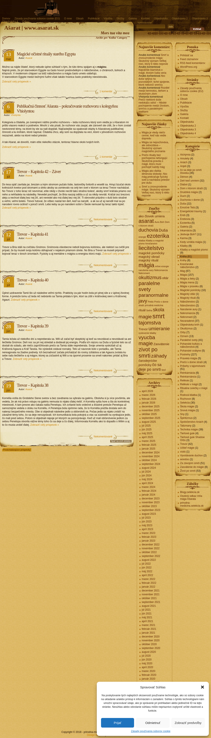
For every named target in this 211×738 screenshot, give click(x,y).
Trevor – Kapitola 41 (32, 234)
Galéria (133, 18)
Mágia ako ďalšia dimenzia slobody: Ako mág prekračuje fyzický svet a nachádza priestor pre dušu (156, 176)
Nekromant (186, 317)
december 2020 (150, 636)
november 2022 (150, 548)
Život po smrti (187, 470)
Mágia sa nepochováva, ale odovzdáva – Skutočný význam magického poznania (155, 147)
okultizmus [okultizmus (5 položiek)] (150, 277)
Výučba (108, 18)
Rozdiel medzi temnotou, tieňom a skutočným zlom (154, 90)
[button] (202, 687)
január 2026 (148, 402)
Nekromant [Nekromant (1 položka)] (144, 273)
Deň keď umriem (189, 180)
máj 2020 (147, 663)
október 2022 (149, 552)
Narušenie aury (188, 309)
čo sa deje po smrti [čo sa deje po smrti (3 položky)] (150, 367)
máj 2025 (147, 433)
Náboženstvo (187, 301)
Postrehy (185, 354)
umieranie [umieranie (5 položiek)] (159, 328)
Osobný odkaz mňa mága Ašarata (191, 497)
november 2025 (150, 410)
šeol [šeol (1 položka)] (164, 370)
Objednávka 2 (180, 18)
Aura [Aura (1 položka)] (157, 222)
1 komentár (106, 91)
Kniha (183, 256)
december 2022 (150, 544)
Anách (183, 162)
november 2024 (150, 456)
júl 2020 (146, 655)
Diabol (183, 184)
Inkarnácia (186, 230)
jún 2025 (147, 429)
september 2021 (151, 602)
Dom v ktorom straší (191, 188)
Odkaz (26, 21)
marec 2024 (148, 487)
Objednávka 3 (200, 18)
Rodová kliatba (188, 395)
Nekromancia (187, 313)
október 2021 (149, 598)
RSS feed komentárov (192, 63)
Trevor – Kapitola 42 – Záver (39, 171)
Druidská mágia (189, 192)
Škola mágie (187, 406)
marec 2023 (148, 533)
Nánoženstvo (187, 305)
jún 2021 (147, 613)
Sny (182, 414)
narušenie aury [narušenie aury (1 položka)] (146, 270)
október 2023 (149, 506)
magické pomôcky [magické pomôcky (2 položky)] (152, 253)
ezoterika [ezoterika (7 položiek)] (158, 236)
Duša (183, 203)
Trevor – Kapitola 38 (32, 385)
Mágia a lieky (187, 278)
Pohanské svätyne (190, 350)
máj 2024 (147, 479)
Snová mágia (187, 410)
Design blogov (95, 735)
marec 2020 (148, 671)
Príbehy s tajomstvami (192, 366)
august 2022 (149, 559)
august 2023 (149, 513)
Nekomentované (103, 219)
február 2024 (149, 490)
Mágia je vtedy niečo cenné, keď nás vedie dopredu (154, 135)
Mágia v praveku (189, 286)
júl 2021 (146, 609)
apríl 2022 (147, 575)
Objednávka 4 (10, 21)
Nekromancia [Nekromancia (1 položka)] (161, 270)
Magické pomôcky (190, 290)
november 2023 (150, 502)
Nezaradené (187, 320)
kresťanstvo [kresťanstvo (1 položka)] (151, 243)
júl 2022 (146, 563)
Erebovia (185, 219)
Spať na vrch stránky (121, 441)
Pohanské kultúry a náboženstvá (191, 345)
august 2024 (149, 467)
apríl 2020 (147, 667)
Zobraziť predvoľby (188, 723)
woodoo (184, 459)
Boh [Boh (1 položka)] (162, 222)
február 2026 (149, 398)
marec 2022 (148, 579)
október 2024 (149, 460)
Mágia (183, 274)
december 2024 (150, 452)
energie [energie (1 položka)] (142, 237)
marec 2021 (148, 625)
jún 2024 (147, 475)
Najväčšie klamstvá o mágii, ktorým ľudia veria (152, 71)
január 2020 (148, 678)
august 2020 (149, 651)
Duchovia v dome (190, 199)
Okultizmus (186, 328)
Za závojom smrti (189, 463)
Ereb (182, 215)
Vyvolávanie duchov (191, 455)
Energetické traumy (191, 211)
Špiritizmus (186, 418)
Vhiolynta (15, 115)
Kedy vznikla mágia (191, 242)
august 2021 (149, 605)
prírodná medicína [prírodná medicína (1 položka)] (154, 305)
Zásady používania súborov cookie (151, 731)
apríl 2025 (147, 437)
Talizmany (185, 425)
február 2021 (149, 628)
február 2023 (149, 536)
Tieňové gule (187, 433)
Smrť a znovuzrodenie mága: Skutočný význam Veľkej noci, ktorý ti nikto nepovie (154, 59)
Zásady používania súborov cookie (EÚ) (37, 18)
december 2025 (150, 406)
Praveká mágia (188, 358)
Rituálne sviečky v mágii (193, 388)
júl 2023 (146, 517)
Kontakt (145, 18)
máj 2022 (147, 571)
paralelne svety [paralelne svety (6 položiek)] (149, 286)
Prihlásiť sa (186, 55)
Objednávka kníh (189, 324)
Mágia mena (187, 282)
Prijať (117, 723)
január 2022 (148, 586)
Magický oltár (187, 294)
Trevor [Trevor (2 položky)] (143, 329)
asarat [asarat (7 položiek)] (146, 221)
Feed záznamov (189, 59)
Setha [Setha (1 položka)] (149, 310)
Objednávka (161, 18)
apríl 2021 (147, 621)
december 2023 (150, 498)
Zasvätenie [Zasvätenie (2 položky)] (161, 344)
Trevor (183, 444)
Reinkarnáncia (188, 376)
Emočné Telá (187, 207)
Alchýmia (185, 154)
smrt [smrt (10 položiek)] (158, 316)
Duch (183, 196)
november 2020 (150, 640)
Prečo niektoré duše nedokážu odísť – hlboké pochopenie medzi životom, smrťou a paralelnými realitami (154, 105)
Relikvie (184, 380)
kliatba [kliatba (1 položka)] (142, 240)
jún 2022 (147, 567)
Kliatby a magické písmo (194, 249)
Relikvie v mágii (189, 384)
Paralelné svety (189, 340)
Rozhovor (185, 398)
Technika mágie (189, 429)
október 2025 (149, 414)
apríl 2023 (147, 529)
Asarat (28, 58)
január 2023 (148, 540)
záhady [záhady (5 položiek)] (159, 356)
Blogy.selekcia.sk (189, 492)
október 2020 (149, 644)
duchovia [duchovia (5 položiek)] (148, 230)
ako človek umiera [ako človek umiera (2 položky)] (152, 216)
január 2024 (148, 494)
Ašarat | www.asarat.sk (31, 28)
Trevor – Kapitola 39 (32, 326)
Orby (183, 332)
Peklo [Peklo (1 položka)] (151, 301)
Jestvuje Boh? (188, 234)
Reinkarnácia (187, 372)
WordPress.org (188, 66)
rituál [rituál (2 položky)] (142, 310)
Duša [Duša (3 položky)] (163, 230)
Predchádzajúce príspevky (16, 449)
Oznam (184, 336)
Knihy (183, 260)
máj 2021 (147, 617)
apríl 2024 (147, 483)
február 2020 (149, 674)
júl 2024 (146, 471)
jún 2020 (147, 659)
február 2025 (149, 444)
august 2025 (149, 421)
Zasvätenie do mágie (192, 467)
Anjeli (183, 166)
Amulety (184, 158)
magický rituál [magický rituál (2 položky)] (148, 260)
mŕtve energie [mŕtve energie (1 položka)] (162, 266)
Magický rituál (188, 297)
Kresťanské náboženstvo (187, 266)
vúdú (183, 451)
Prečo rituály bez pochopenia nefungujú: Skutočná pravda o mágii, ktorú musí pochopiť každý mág (155, 161)
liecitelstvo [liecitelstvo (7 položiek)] (151, 248)
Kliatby (184, 245)
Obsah (80, 18)
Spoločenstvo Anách (191, 421)
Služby (120, 18)
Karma (184, 238)
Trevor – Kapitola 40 (32, 280)
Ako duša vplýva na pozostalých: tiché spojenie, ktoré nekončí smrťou (154, 80)
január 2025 (148, 448)
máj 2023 (147, 525)
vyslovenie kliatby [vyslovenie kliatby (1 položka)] (147, 333)
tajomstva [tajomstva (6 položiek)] (150, 323)
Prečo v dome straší (191, 362)
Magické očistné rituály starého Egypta (46, 54)
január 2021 (148, 632)
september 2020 (151, 648)
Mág (182, 271)
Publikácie (94, 18)
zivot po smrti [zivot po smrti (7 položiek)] (148, 352)
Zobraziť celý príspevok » (16, 81)
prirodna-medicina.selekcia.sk (192, 504)
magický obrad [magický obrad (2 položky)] (149, 256)
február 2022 (149, 582)
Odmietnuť (152, 723)
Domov (6, 18)
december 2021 (150, 590)
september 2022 (151, 556)
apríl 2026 (147, 391)
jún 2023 (147, 521)
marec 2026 (148, 395)
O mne (68, 18)
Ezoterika (185, 222)
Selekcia (185, 402)
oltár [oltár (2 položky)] (165, 278)
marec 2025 (148, 441)
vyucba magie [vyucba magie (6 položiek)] (147, 340)
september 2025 (151, 418)
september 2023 (151, 510)
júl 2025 (146, 425)
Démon (184, 176)
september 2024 (151, 464)
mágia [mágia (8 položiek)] (146, 265)
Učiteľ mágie (187, 447)
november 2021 (150, 594)
